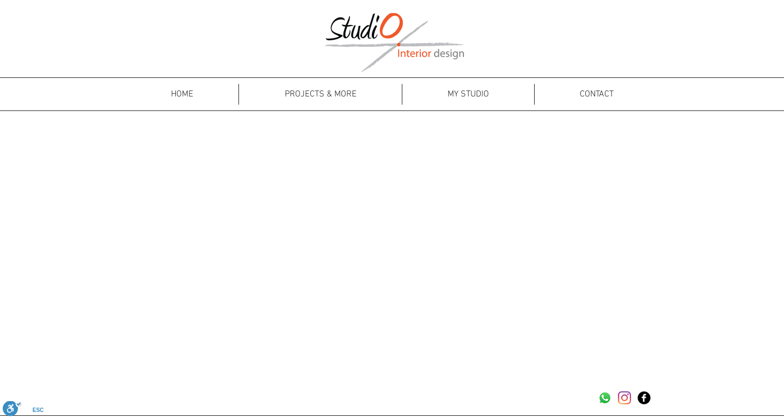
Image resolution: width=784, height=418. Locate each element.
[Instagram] (624, 397)
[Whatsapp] (604, 397)
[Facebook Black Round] (644, 397)
